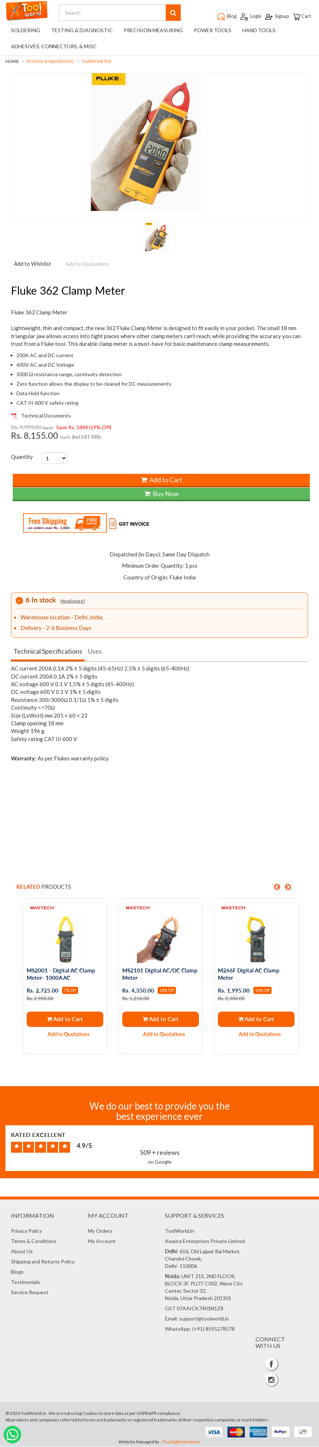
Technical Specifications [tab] (48, 653)
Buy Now (161, 495)
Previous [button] (277, 888)
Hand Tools (259, 32)
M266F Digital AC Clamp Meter (249, 975)
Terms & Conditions (34, 1242)
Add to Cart (161, 481)
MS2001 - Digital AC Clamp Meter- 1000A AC (61, 975)
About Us (22, 1252)
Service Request (30, 1293)
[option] (64, 978)
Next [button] (288, 888)
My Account (102, 1242)
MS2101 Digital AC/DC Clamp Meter (159, 975)
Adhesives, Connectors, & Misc (54, 48)
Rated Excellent (38, 1134)
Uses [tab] (95, 653)
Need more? (73, 602)
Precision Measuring (153, 32)
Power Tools (212, 32)
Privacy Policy (26, 1231)
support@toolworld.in (204, 1319)
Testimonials (25, 1283)
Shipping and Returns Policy (42, 1262)
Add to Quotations (69, 1035)
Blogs (17, 1272)
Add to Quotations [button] (87, 265)
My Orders (100, 1231)
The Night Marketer (181, 1442)
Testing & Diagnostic (82, 32)
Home (12, 63)
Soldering (25, 32)
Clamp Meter (96, 63)
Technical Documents (41, 417)
